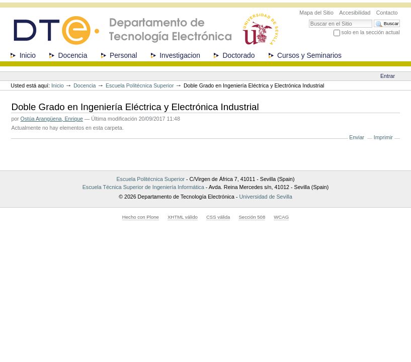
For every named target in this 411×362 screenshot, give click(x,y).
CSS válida (218, 217)
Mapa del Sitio (316, 13)
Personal (123, 55)
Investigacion (179, 55)
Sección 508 (251, 217)
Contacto (387, 13)
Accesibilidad (354, 13)
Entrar (387, 76)
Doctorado (239, 55)
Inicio (28, 55)
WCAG (281, 217)
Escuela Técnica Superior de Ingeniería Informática (143, 187)
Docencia (73, 55)
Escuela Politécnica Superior (140, 85)
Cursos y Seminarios (309, 55)
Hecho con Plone (140, 217)
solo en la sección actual (371, 32)
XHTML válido (183, 217)
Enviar (356, 137)
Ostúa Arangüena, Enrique (52, 119)
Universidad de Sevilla (265, 197)
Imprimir (383, 137)
